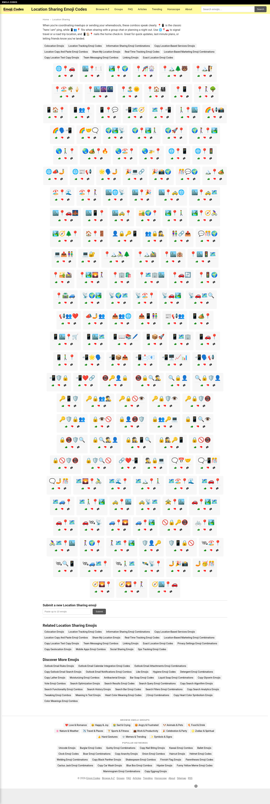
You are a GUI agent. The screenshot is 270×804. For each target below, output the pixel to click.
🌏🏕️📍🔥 (95, 151)
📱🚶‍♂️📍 (65, 357)
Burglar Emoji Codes (91, 748)
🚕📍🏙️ (122, 502)
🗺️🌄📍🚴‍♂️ (89, 481)
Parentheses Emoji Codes (199, 759)
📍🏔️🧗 (204, 68)
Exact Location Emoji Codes (158, 57)
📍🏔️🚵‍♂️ (147, 254)
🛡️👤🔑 (151, 543)
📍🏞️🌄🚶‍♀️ (92, 275)
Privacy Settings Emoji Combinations (197, 643)
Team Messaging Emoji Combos (101, 57)
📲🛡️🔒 (59, 378)
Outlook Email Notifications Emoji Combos (109, 671)
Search (260, 9)
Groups (118, 9)
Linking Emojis (130, 57)
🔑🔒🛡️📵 (198, 399)
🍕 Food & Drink (196, 725)
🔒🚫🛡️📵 (65, 460)
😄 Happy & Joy (99, 725)
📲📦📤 (118, 357)
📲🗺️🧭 (135, 110)
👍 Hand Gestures (107, 736)
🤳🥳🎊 (205, 564)
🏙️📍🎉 (142, 192)
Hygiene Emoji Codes (164, 671)
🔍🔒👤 (178, 378)
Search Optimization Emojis (85, 683)
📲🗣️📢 (204, 357)
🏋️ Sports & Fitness (118, 731)
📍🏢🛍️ (122, 275)
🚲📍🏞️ (205, 522)
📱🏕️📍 (201, 316)
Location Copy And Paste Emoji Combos (66, 51)
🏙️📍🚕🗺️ (204, 192)
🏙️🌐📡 (115, 192)
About (188, 9)
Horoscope (173, 9)
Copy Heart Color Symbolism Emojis (193, 695)
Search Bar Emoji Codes (128, 689)
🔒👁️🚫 (102, 419)
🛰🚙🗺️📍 (95, 564)
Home (46, 19)
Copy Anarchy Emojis (126, 753)
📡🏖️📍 (145, 295)
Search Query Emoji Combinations (157, 683)
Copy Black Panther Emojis (106, 759)
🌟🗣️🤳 (108, 172)
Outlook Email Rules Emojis (59, 666)
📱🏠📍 (55, 110)
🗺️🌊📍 (118, 481)
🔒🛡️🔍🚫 (98, 460)
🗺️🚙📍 (62, 502)
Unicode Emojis (67, 748)
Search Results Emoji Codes (119, 683)
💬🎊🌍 (208, 234)
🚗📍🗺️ (65, 522)
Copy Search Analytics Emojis (203, 689)
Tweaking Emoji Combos (57, 695)
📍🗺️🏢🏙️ (151, 275)
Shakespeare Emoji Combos (141, 759)
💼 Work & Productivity (145, 731)
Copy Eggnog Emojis (156, 771)
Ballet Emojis (204, 748)
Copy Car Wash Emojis (110, 765)
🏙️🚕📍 (122, 213)
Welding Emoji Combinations (72, 759)
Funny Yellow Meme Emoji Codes (194, 765)
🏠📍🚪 (95, 234)
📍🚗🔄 (181, 275)
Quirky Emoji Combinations (120, 748)
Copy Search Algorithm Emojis (196, 683)
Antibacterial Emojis (114, 677)
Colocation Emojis (54, 46)
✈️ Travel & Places (93, 731)
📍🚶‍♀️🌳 (206, 89)
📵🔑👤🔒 (115, 378)
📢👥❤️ (69, 316)
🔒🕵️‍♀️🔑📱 (171, 440)
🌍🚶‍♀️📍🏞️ (204, 130)
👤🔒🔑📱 (125, 234)
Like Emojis (142, 671)
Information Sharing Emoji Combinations (128, 46)
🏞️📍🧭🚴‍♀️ (204, 213)
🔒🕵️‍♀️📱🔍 (138, 440)
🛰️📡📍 (152, 564)
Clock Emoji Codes (69, 753)
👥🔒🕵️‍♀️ (155, 234)
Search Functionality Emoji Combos (63, 689)
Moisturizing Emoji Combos (85, 677)
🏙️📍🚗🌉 (65, 213)
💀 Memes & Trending (134, 736)
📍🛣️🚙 (65, 295)
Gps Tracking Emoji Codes (152, 649)
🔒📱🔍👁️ (198, 419)
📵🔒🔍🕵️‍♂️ (148, 378)
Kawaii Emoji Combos (181, 748)
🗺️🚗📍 (211, 481)
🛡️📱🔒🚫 (181, 543)
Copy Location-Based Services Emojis (174, 46)
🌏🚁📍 (151, 151)
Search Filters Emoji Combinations (164, 689)
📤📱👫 (148, 316)
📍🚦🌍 (208, 275)
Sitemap (181, 778)
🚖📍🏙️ (175, 502)
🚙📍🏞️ (145, 522)
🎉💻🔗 (135, 172)
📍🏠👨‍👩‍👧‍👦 (156, 89)
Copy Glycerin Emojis (209, 677)
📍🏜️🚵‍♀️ (62, 275)
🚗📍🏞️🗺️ (204, 502)
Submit (99, 611)
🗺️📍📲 (161, 110)
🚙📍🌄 (118, 522)
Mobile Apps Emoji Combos (91, 649)
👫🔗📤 (181, 234)
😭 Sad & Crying (121, 725)
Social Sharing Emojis (121, 649)
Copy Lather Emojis (54, 677)
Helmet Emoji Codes (200, 753)
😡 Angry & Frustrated (147, 725)
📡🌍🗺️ (118, 295)
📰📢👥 (175, 316)
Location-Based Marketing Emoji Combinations (189, 51)
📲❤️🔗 (85, 378)
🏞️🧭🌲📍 (65, 234)
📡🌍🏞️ (92, 295)
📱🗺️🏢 (181, 337)
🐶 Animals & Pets (173, 725)
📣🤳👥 (95, 316)
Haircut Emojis (177, 753)
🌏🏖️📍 (125, 151)
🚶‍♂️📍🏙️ (188, 110)
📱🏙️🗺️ (95, 337)
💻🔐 (88, 254)
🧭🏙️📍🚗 (165, 584)
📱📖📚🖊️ (125, 337)
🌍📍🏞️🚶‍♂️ (145, 130)
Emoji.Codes (93, 778)
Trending (157, 9)
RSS (190, 778)
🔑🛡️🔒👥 (72, 419)
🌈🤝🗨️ (88, 130)
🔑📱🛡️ (69, 399)
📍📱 (181, 89)
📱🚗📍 (208, 337)
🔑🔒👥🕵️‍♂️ (99, 399)
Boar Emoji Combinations (97, 753)
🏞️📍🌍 (118, 68)
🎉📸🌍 (161, 172)
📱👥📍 (82, 110)
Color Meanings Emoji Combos (61, 701)
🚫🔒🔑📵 (175, 522)
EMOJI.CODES (9, 2)
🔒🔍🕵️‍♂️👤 (105, 440)
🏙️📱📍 (95, 213)
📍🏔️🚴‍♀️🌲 (117, 254)
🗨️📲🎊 (208, 460)
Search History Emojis (99, 689)
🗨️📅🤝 (181, 460)
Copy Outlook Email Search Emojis (62, 671)
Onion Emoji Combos (153, 753)
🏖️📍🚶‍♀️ (88, 192)
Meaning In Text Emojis (88, 695)
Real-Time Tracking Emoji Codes (142, 51)
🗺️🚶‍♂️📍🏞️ (92, 502)
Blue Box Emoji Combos (139, 765)
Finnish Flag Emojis (170, 759)
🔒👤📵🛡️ (132, 419)
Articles (142, 9)
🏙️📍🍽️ (92, 68)
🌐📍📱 (178, 151)
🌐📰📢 (82, 172)
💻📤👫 (64, 254)
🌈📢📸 (214, 110)
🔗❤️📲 (128, 460)
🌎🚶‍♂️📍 (65, 151)
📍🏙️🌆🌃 (100, 89)
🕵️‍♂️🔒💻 (155, 460)
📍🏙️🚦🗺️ (203, 254)
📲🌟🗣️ (92, 357)
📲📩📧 (145, 357)
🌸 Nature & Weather (67, 731)
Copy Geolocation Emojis (57, 649)
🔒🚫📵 (201, 440)
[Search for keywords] (228, 9)
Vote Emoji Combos (55, 683)
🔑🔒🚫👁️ (132, 399)
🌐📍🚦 (204, 151)
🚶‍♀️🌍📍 (92, 543)
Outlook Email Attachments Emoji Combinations (160, 666)
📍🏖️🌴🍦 (67, 89)
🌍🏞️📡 (115, 130)
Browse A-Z (102, 9)
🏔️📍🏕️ (214, 172)
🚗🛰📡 (92, 522)
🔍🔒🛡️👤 (208, 378)
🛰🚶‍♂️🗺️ (125, 564)
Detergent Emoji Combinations (196, 671)
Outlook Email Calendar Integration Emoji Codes (104, 666)
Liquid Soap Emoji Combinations (175, 677)
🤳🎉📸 (178, 564)
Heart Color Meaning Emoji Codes (123, 695)
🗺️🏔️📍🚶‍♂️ (148, 481)
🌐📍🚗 (65, 68)
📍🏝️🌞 (130, 89)
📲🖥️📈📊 (175, 357)
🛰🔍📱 (65, 564)
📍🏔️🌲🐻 (175, 68)
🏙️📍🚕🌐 (171, 192)
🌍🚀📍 (175, 130)
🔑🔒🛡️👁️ (165, 399)
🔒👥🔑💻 (165, 419)
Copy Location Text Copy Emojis (61, 57)
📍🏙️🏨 (173, 254)
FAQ (130, 9)
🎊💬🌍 (188, 172)
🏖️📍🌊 (62, 192)
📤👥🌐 (122, 316)
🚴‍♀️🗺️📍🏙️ (62, 543)
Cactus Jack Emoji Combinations (75, 765)
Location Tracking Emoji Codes (85, 46)
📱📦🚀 (155, 337)
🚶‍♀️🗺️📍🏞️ (122, 543)
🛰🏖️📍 (211, 543)
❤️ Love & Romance (76, 725)
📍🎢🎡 (145, 68)
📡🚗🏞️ (171, 295)
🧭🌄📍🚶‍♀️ (132, 584)
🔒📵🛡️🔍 (72, 440)
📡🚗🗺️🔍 (201, 295)
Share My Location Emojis (106, 51)
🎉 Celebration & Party (175, 731)
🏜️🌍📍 (148, 213)
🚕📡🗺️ (148, 502)
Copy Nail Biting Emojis (152, 748)
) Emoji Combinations (157, 695)
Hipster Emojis (164, 765)
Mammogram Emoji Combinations (121, 771)
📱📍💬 (108, 110)
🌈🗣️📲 (62, 130)
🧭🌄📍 (102, 584)
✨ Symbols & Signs (161, 736)
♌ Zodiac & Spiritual (202, 731)
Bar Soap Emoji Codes (142, 677)
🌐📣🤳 (55, 172)
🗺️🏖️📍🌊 (181, 481)
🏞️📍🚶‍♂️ (175, 213)
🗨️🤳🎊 (59, 481)
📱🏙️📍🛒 (65, 337)
